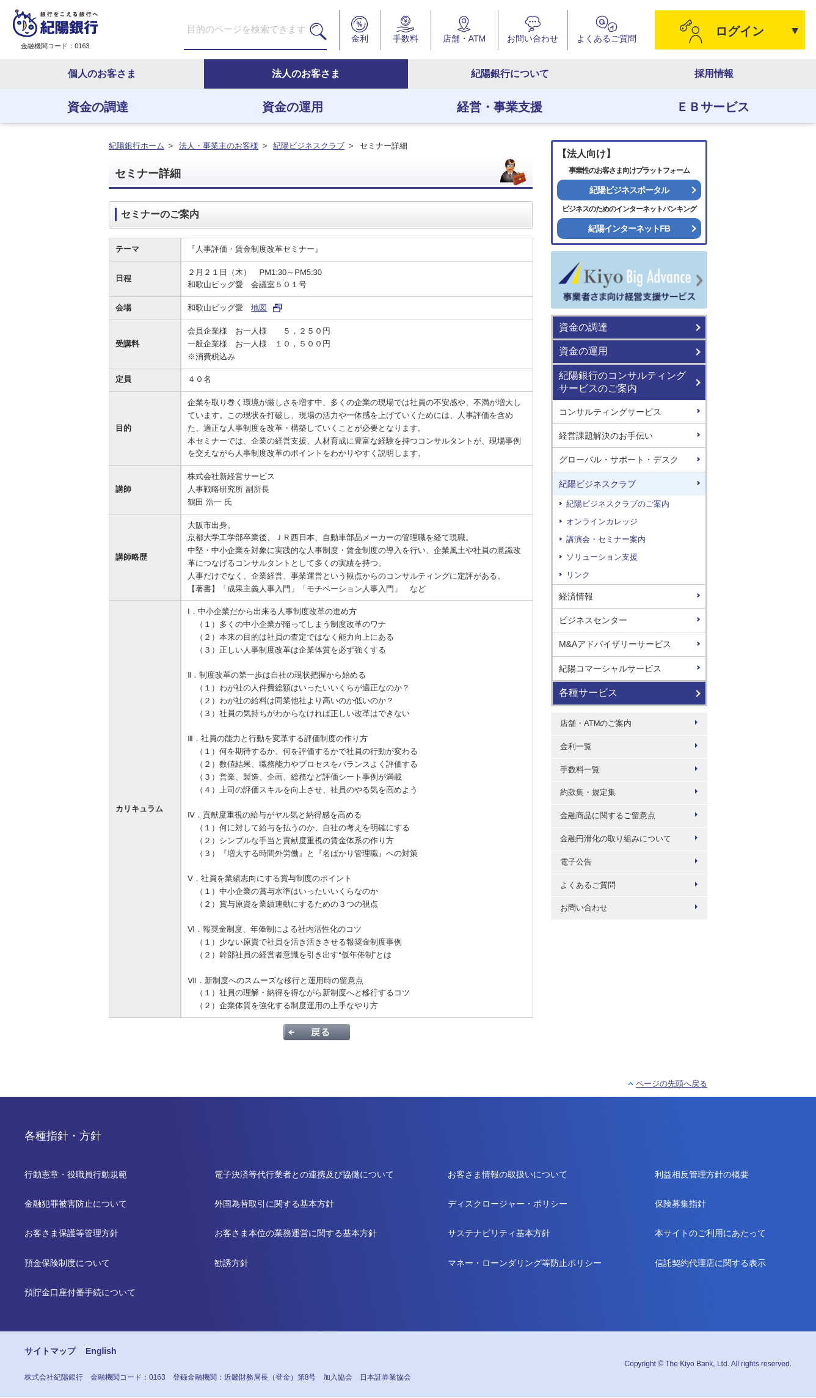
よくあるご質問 (588, 885)
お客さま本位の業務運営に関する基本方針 (295, 1233)
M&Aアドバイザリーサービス (615, 644)
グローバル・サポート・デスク (619, 459)
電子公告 (576, 861)
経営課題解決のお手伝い (606, 436)
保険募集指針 (680, 1204)
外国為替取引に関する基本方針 (274, 1204)
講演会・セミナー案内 (606, 539)
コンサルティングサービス (610, 412)
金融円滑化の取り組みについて (615, 838)
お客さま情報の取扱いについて (507, 1174)
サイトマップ (50, 1351)
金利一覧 (576, 746)
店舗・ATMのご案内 (596, 723)
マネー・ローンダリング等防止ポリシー (525, 1263)
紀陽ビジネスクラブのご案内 (617, 503)
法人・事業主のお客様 (218, 145)
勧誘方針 (231, 1263)
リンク (578, 574)
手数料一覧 (580, 769)
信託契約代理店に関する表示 (710, 1263)
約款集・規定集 (588, 792)
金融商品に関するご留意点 (607, 815)
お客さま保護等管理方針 (71, 1233)
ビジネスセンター (593, 620)
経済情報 (576, 596)
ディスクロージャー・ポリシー (507, 1204)
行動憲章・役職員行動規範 (75, 1174)
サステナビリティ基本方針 (499, 1233)
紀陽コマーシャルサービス (610, 668)
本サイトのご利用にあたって (710, 1233)
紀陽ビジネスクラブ (308, 145)
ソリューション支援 (602, 557)
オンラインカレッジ (602, 521)
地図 (259, 307)
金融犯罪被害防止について (75, 1204)
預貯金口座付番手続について (80, 1292)
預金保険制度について (67, 1263)
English (101, 1351)
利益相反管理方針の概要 (702, 1174)
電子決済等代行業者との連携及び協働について (304, 1174)
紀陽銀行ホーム (136, 145)
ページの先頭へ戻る (671, 1083)
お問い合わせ (584, 907)
